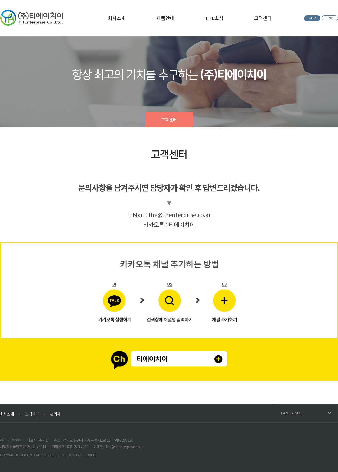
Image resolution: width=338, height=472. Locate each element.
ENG (330, 18)
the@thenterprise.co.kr (179, 214)
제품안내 (165, 18)
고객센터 (263, 18)
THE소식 (214, 18)
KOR (312, 18)
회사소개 (117, 18)
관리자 (55, 414)
